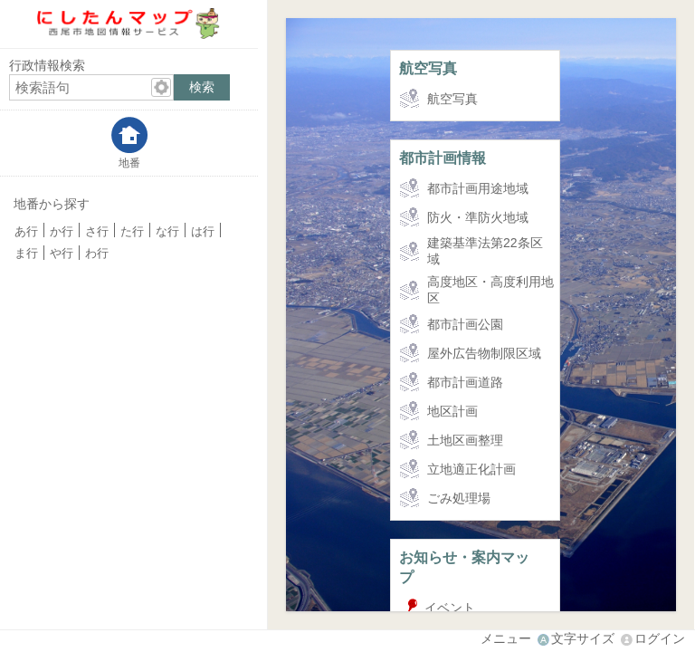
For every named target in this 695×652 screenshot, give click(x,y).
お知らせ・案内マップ (464, 567)
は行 (202, 231)
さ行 (97, 231)
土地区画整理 (465, 440)
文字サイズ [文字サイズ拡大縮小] (582, 638)
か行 (61, 231)
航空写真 (428, 68)
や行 (61, 253)
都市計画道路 (465, 382)
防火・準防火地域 (477, 217)
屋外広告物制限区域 (484, 353)
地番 (129, 162)
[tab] (129, 143)
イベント (449, 607)
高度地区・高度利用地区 (490, 289)
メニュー (506, 638)
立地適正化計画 (471, 469)
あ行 (26, 231)
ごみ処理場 (458, 498)
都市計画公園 (465, 324)
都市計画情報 (442, 157)
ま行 (26, 253)
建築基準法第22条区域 (485, 250)
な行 (167, 231)
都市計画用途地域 (477, 188)
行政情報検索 (47, 65)
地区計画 (452, 411)
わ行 (97, 253)
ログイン (659, 638)
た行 (132, 231)
